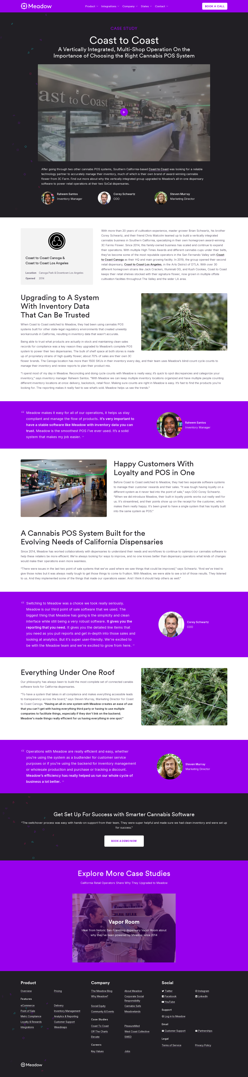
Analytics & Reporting (66, 1016)
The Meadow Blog (101, 990)
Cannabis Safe (133, 1005)
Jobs (127, 1051)
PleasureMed (132, 1025)
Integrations (110, 6)
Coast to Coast (159, 169)
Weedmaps (60, 1027)
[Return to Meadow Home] (36, 6)
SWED (128, 1036)
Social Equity (98, 1005)
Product (92, 6)
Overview (26, 990)
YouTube (168, 1001)
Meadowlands (133, 1011)
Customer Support (64, 1021)
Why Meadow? (99, 996)
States (146, 6)
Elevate (95, 1036)
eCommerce (28, 1005)
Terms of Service (171, 1045)
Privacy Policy (203, 1045)
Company (130, 6)
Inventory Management (67, 1010)
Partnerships (203, 1030)
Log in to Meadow (173, 1016)
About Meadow (133, 990)
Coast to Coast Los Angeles (143, 264)
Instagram (202, 990)
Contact (162, 6)
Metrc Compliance (31, 1016)
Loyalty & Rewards (31, 1021)
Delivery (59, 1005)
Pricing (58, 990)
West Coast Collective (137, 1031)
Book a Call (215, 6)
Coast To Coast (100, 1025)
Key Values (97, 1051)
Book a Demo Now (124, 840)
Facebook (169, 996)
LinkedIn (201, 996)
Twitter (167, 990)
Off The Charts (99, 1031)
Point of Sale (28, 1010)
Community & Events (102, 1011)
